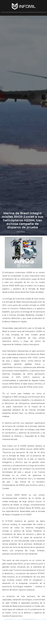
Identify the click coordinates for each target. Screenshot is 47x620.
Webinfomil (21, 384)
